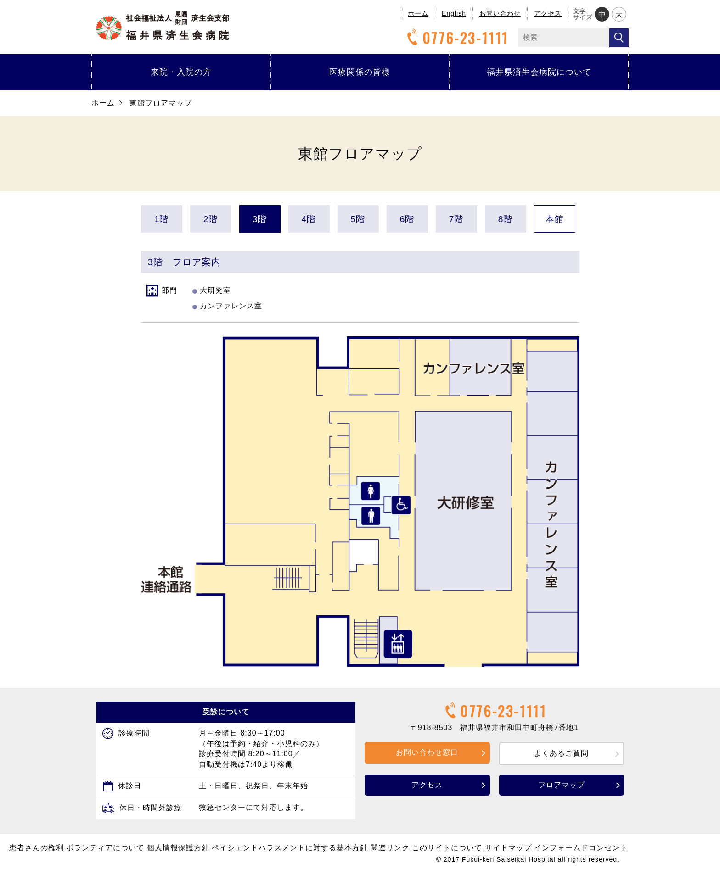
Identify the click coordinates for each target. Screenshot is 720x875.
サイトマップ (508, 848)
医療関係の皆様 (359, 72)
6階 (407, 219)
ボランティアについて (105, 848)
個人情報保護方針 (178, 848)
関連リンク (390, 848)
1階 (161, 219)
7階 (456, 219)
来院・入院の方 (181, 72)
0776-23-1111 (456, 38)
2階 (210, 219)
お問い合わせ (500, 13)
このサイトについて (447, 848)
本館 (555, 219)
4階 (309, 219)
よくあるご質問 (561, 753)
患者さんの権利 (36, 848)
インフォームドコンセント (581, 848)
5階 (358, 219)
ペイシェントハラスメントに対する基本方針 (290, 848)
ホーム (418, 13)
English (454, 13)
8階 (505, 219)
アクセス (548, 13)
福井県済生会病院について (539, 72)
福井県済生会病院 (162, 25)
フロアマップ (561, 785)
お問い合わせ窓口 (427, 752)
